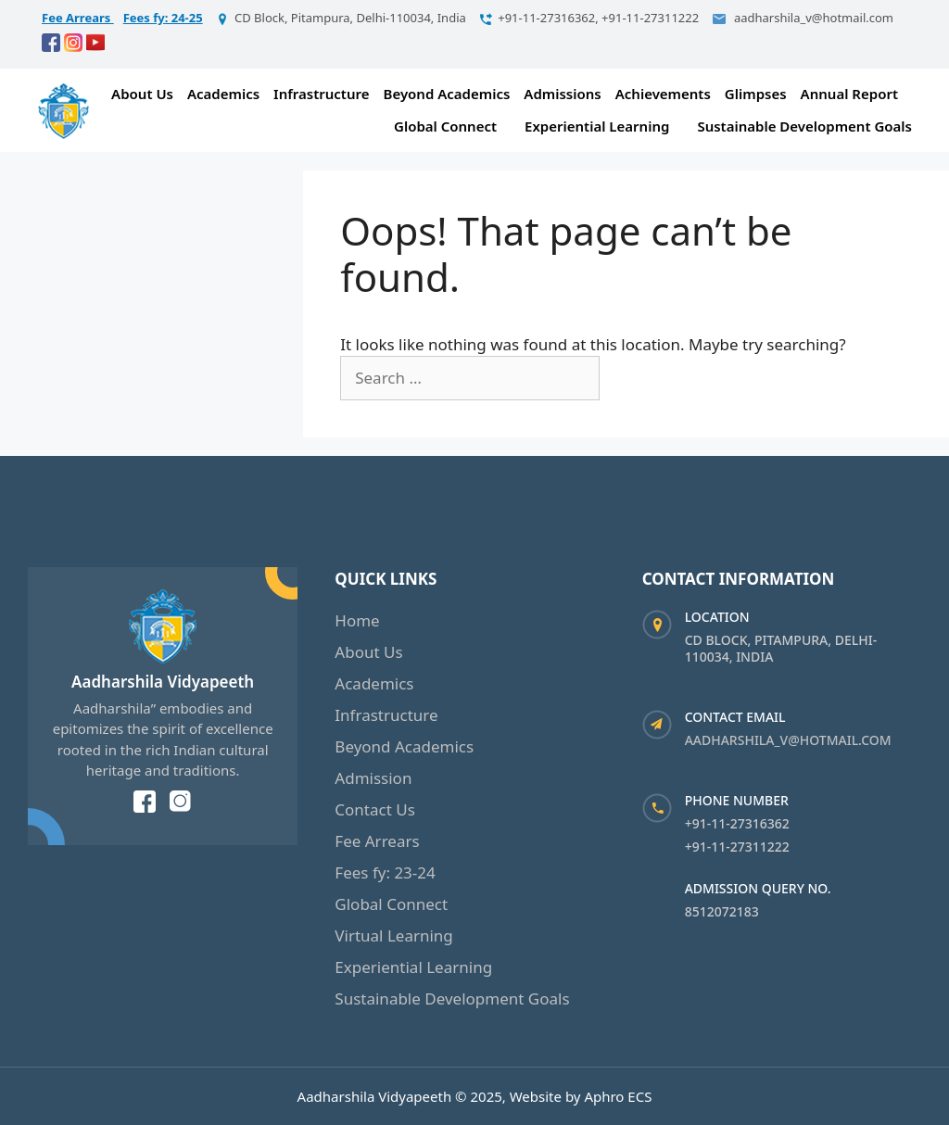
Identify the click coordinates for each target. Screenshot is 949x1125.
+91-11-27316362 (737, 823)
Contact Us (375, 809)
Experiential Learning (597, 126)
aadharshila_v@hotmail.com (788, 740)
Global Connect (445, 126)
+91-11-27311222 (737, 846)
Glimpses (756, 93)
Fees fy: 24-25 (163, 17)
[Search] (631, 378)
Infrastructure (321, 93)
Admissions (562, 93)
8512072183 (722, 911)
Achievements (663, 93)
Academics (223, 93)
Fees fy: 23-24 (385, 872)
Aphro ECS (618, 1096)
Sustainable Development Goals (804, 126)
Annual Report (849, 93)
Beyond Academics (447, 93)
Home (357, 620)
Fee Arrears (78, 17)
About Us (142, 93)
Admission (373, 778)
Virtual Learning (394, 935)
